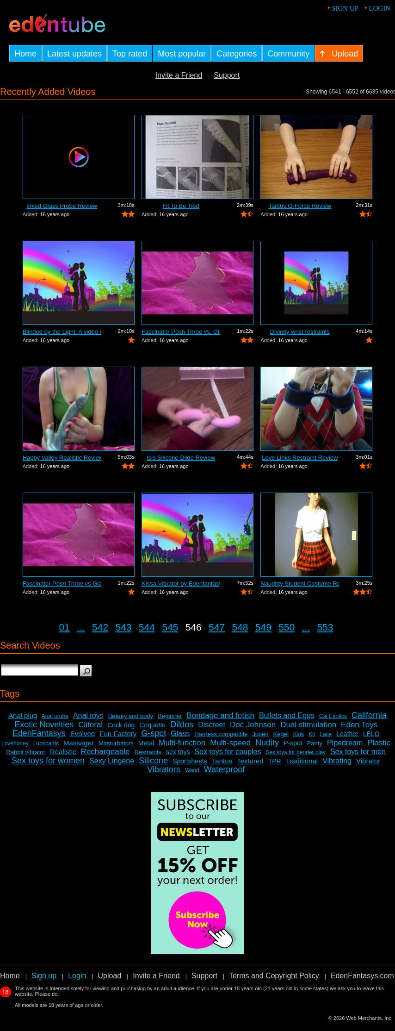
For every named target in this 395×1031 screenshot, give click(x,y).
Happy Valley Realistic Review (62, 457)
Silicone (153, 760)
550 (286, 627)
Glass (180, 733)
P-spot (293, 743)
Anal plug (22, 715)
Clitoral (90, 724)
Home (10, 976)
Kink (298, 734)
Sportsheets (190, 761)
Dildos (181, 724)
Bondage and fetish (220, 715)
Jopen (260, 734)
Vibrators (163, 769)
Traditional (302, 761)
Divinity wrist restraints (300, 331)
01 (64, 627)
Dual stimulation (308, 724)
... (81, 627)
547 (217, 627)
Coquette (152, 725)
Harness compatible (220, 734)
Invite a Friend (178, 75)
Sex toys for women (48, 760)
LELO (371, 733)
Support (227, 75)
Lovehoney (15, 743)
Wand (192, 770)
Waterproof (224, 769)
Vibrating (337, 761)
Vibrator (368, 761)
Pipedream (345, 743)
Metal (146, 743)
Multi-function (182, 742)
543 (123, 627)
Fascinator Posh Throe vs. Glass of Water (181, 331)
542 (100, 627)
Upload (109, 976)
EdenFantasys (39, 733)
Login (379, 8)
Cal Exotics (333, 716)
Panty (314, 743)
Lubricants (46, 743)
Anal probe (55, 716)
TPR (274, 761)
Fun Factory (117, 733)
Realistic (63, 752)
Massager (78, 743)
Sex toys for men (358, 752)
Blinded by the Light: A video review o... (62, 331)
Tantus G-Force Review (299, 205)
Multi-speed (230, 742)
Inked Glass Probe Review (61, 205)
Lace (326, 734)
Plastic (378, 742)
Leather (347, 733)
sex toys (178, 752)
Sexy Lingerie (111, 761)
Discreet (211, 725)
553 (325, 627)
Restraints (147, 752)
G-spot (153, 733)
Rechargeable (105, 751)
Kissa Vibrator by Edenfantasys (181, 583)
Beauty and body (131, 715)
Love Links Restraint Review (300, 457)
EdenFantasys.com (362, 976)
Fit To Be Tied (180, 205)
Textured (250, 761)
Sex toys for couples (227, 752)
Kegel (281, 734)
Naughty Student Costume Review (299, 583)
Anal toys (88, 715)
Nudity (267, 742)
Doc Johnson (253, 724)
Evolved (82, 733)
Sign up (345, 8)
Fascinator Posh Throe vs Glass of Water (62, 583)
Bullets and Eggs (287, 715)
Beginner (170, 715)
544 (147, 627)
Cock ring (121, 725)
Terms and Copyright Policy (274, 976)
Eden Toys (359, 724)
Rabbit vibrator (25, 752)
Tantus (222, 761)
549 (263, 627)
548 (240, 627)
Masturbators (116, 743)
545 (170, 627)
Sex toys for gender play (296, 752)
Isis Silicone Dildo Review (181, 457)
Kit (312, 734)
